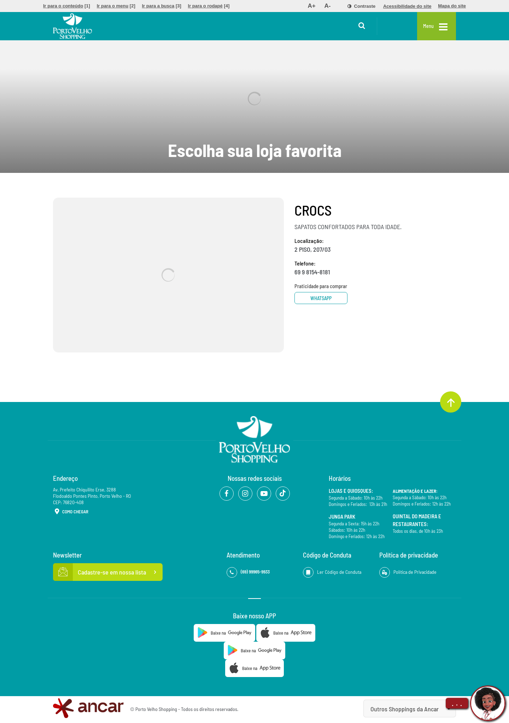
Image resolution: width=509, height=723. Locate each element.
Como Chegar (70, 512)
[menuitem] (67, 6)
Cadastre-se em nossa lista (108, 572)
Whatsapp (321, 298)
